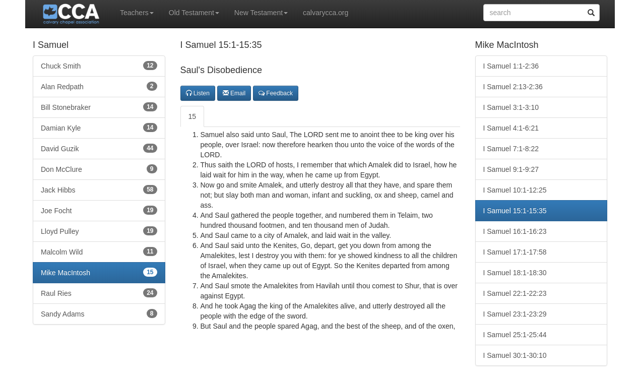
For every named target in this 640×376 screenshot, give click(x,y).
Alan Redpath (99, 86)
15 (192, 116)
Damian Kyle (99, 127)
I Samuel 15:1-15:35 (515, 211)
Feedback (276, 93)
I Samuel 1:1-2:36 (511, 66)
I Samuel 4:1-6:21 (511, 128)
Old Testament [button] (194, 13)
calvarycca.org (325, 13)
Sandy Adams (99, 313)
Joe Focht (99, 210)
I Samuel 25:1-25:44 (515, 335)
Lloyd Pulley (99, 230)
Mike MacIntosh (99, 272)
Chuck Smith (99, 65)
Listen (198, 93)
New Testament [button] (261, 13)
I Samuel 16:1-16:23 (515, 231)
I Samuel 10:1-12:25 (515, 190)
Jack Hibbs (99, 189)
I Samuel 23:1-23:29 (515, 314)
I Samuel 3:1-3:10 (511, 107)
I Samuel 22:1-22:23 (515, 293)
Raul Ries (99, 292)
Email (234, 93)
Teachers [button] (137, 13)
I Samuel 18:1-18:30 (515, 273)
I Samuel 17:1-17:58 (515, 252)
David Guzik (99, 148)
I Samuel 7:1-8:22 (511, 149)
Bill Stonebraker (99, 106)
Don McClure (99, 168)
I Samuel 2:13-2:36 (513, 87)
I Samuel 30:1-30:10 (515, 355)
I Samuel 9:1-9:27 (511, 169)
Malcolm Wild (99, 251)
